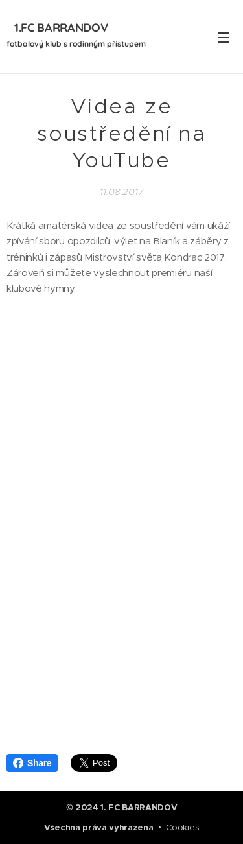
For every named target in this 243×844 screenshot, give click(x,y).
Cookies (182, 827)
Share (32, 763)
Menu (223, 37)
